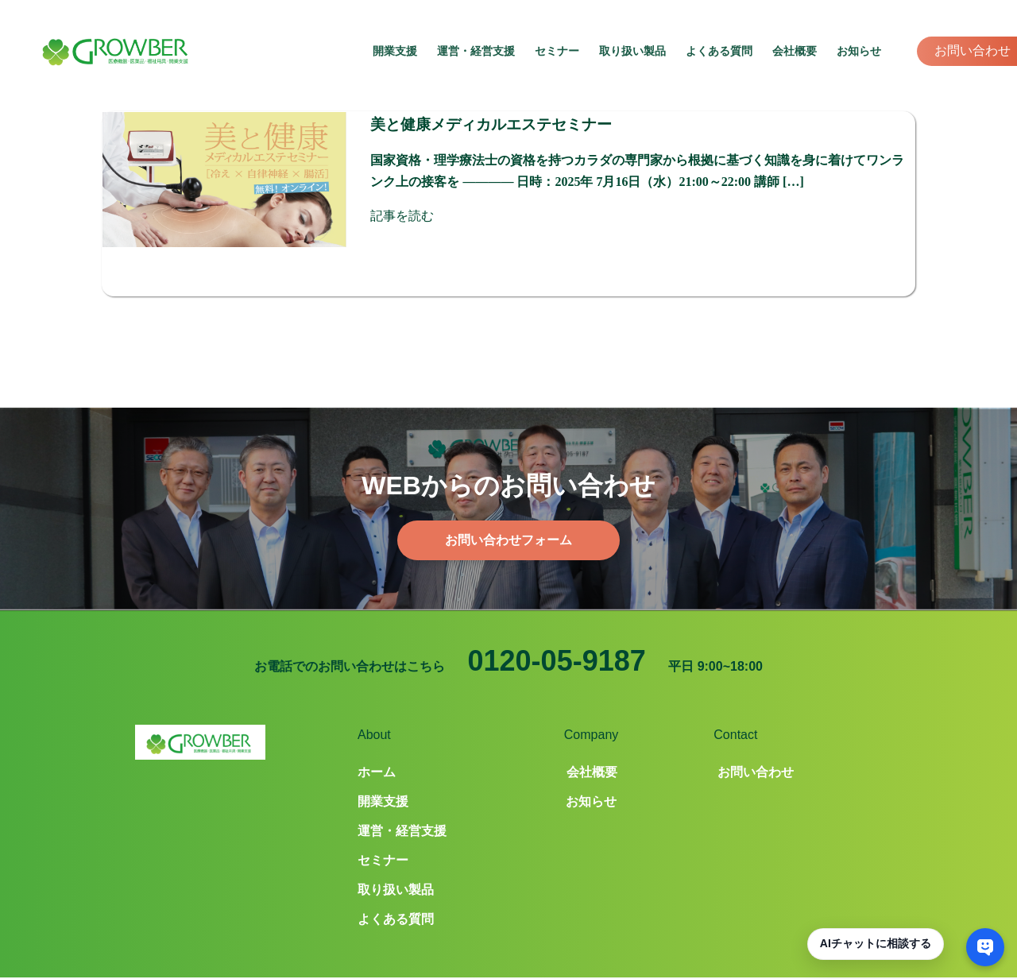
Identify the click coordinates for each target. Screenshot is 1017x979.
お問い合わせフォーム (508, 513)
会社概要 (794, 50)
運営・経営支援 (476, 50)
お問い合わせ (972, 50)
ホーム (377, 745)
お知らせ (859, 50)
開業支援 (395, 50)
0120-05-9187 (557, 633)
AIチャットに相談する (875, 943)
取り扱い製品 (632, 50)
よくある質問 (719, 50)
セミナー (557, 50)
